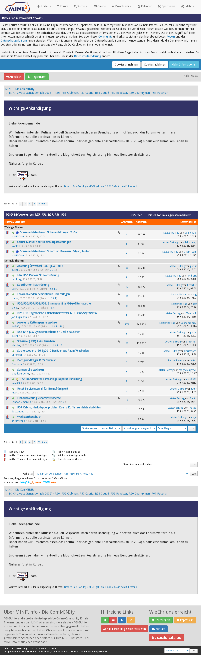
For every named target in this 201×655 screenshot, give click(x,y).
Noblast (16, 246)
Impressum (185, 620)
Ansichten (141, 222)
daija (194, 417)
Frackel (193, 407)
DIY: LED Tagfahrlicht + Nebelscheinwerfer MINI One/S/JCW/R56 (57, 313)
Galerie (100, 6)
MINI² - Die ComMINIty (19, 89)
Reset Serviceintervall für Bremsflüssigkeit (42, 388)
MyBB (54, 648)
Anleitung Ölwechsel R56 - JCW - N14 (40, 266)
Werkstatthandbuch (29, 416)
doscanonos (19, 411)
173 (127, 324)
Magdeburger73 (20, 373)
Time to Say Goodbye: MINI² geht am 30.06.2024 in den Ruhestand (100, 186)
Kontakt (158, 628)
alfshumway (190, 242)
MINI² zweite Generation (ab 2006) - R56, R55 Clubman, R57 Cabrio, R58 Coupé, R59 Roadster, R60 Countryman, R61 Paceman (88, 92)
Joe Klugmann (19, 317)
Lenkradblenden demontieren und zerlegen (43, 294)
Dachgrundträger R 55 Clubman (36, 360)
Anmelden (14, 76)
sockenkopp (18, 421)
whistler (16, 345)
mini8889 (17, 383)
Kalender (145, 6)
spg (195, 294)
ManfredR (191, 313)
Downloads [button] (122, 6)
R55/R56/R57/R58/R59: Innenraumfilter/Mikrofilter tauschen (54, 303)
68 (127, 343)
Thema (9, 222)
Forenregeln (161, 620)
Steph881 (191, 341)
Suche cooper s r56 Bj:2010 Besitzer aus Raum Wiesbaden (53, 350)
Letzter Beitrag (188, 222)
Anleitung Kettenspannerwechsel (37, 322)
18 (61, 326)
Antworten (127, 222)
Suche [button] (81, 6)
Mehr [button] (188, 6)
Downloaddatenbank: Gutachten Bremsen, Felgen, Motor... (56, 251)
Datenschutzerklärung (14, 40)
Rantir (193, 398)
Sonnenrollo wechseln (30, 369)
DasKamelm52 (189, 323)
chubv (15, 298)
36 (127, 268)
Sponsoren (166, 6)
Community (105, 36)
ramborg (17, 279)
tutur (14, 392)
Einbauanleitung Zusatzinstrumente (39, 398)
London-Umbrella (21, 402)
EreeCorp (45, 651)
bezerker (192, 285)
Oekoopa (17, 364)
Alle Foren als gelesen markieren (124, 628)
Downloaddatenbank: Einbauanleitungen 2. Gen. (49, 232)
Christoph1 (18, 354)
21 (127, 305)
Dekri (14, 289)
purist (15, 270)
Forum (62, 6)
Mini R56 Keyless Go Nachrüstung (38, 275)
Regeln (170, 36)
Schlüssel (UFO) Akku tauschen (36, 341)
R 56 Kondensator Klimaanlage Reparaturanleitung (51, 379)
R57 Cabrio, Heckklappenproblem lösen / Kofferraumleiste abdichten (59, 407)
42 (127, 286)
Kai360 (15, 326)
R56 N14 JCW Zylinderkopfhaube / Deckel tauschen (48, 331)
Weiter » (42, 203)
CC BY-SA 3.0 (73, 651)
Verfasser (20, 222)
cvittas (193, 360)
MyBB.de (33, 648)
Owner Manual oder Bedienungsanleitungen (44, 242)
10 (127, 400)
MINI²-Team (18, 236)
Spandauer (191, 232)
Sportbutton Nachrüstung (33, 284)
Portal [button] (44, 6)
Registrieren (37, 76)
